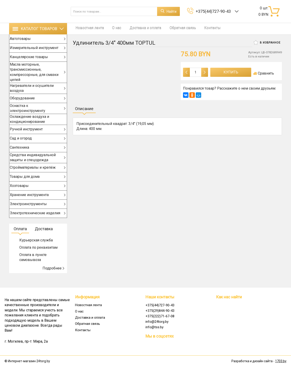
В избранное (267, 42)
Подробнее (54, 277)
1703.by (280, 361)
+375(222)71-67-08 (160, 316)
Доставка (44, 237)
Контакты (199, 28)
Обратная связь (172, 28)
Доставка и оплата (137, 28)
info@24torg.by (157, 322)
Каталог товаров (38, 28)
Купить (230, 72)
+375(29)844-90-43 (160, 311)
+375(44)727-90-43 (214, 11)
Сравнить (263, 73)
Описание (84, 108)
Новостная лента (87, 28)
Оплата (20, 237)
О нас (111, 28)
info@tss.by (154, 327)
